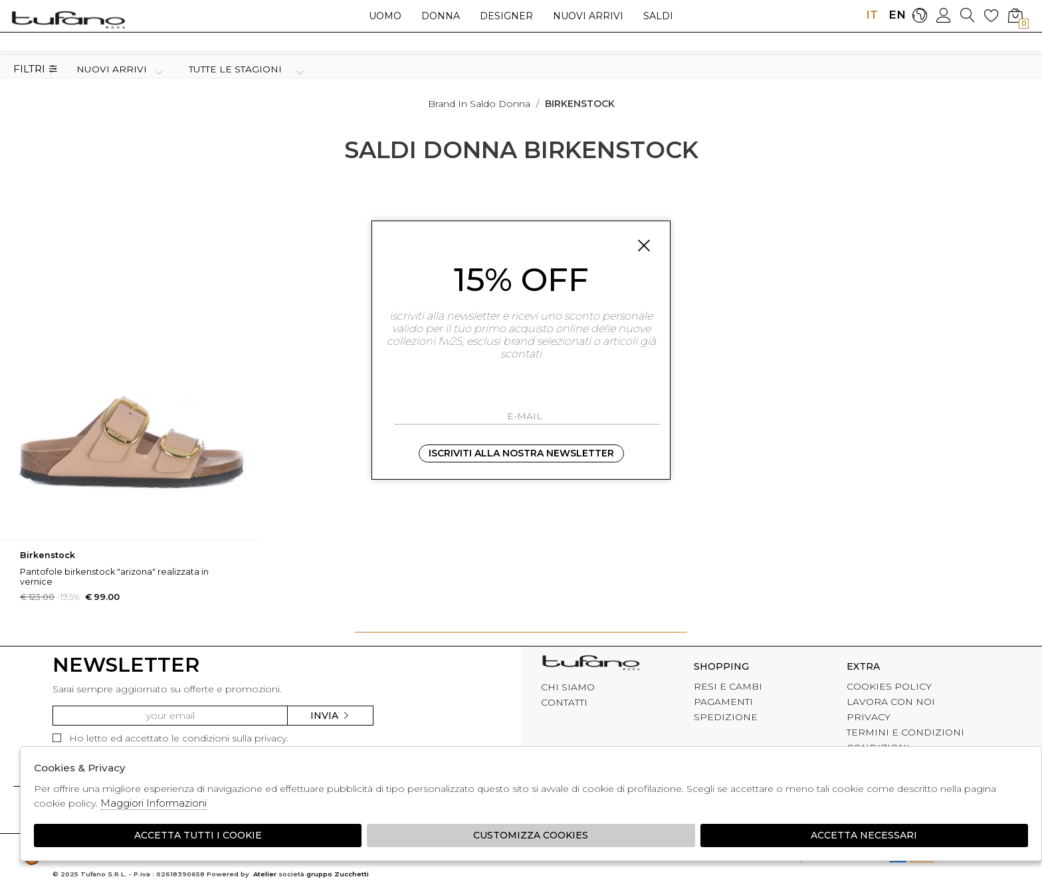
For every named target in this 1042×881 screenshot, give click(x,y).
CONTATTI (564, 702)
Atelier (264, 874)
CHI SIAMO (568, 687)
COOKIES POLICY (889, 686)
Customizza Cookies (530, 835)
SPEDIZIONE (726, 717)
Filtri (35, 69)
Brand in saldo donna (479, 104)
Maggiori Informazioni (153, 803)
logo (68, 19)
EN (895, 14)
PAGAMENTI (723, 702)
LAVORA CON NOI (891, 702)
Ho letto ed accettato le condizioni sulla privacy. (170, 738)
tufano (591, 664)
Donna (440, 16)
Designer (506, 16)
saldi (658, 16)
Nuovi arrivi (588, 16)
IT (872, 14)
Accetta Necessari (864, 835)
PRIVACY (868, 717)
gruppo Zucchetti (337, 874)
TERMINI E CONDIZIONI (905, 732)
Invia (330, 716)
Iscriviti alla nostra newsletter (521, 453)
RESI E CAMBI (728, 686)
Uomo (385, 16)
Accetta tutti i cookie (198, 835)
